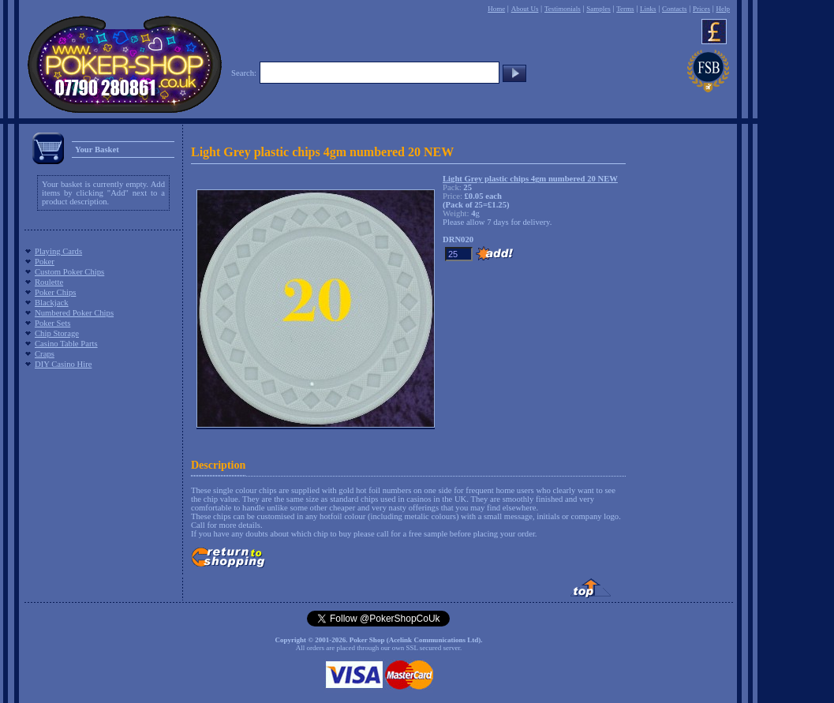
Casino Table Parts (66, 343)
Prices (701, 9)
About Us (525, 9)
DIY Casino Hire (63, 364)
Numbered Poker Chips (74, 312)
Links (648, 9)
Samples (598, 9)
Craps (44, 354)
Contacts (674, 9)
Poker (44, 261)
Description (218, 465)
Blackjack (52, 302)
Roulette (49, 282)
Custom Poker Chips (69, 271)
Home (496, 9)
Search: (243, 73)
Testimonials (562, 9)
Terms (625, 9)
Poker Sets (52, 323)
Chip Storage (57, 333)
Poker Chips (55, 292)
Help (723, 9)
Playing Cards (58, 251)
